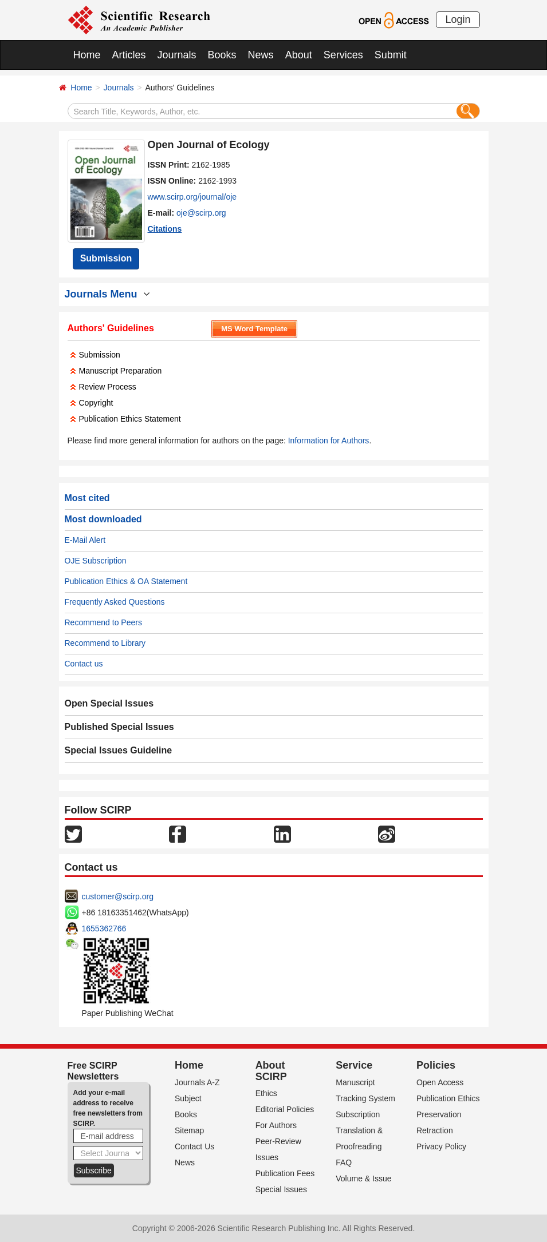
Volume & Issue (363, 1178)
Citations (165, 228)
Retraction (434, 1130)
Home (87, 55)
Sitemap (189, 1130)
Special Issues (281, 1189)
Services (343, 55)
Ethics (266, 1093)
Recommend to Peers (103, 622)
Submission (106, 258)
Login (457, 19)
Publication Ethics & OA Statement (126, 581)
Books (222, 55)
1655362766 (104, 928)
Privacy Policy (441, 1146)
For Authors (276, 1125)
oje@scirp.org (201, 212)
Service (354, 1065)
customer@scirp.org (118, 896)
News (261, 55)
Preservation (439, 1114)
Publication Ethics (448, 1098)
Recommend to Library (105, 643)
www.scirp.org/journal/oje (192, 196)
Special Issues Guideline (118, 750)
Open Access (440, 1082)
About (298, 55)
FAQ (344, 1162)
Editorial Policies (284, 1109)
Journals (177, 55)
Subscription (358, 1114)
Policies (435, 1065)
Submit (391, 55)
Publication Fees (285, 1173)
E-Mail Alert (85, 540)
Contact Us (194, 1146)
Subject (188, 1098)
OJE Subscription (96, 560)
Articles (129, 55)
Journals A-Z (197, 1082)
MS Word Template (254, 328)
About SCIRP (271, 1071)
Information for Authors (328, 440)
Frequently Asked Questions (115, 601)
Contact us (84, 663)
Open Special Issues (109, 703)
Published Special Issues (119, 727)
